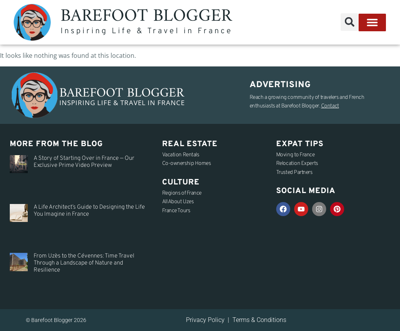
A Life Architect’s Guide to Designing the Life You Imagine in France (89, 211)
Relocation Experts (297, 163)
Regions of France (182, 193)
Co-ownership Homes (186, 163)
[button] (349, 22)
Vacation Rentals (180, 155)
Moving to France (295, 155)
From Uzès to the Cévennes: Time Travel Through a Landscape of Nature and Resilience (84, 263)
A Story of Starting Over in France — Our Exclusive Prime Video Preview (84, 162)
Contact (330, 106)
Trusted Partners (294, 172)
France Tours (176, 211)
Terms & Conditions (259, 320)
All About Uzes (178, 202)
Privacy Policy (205, 320)
